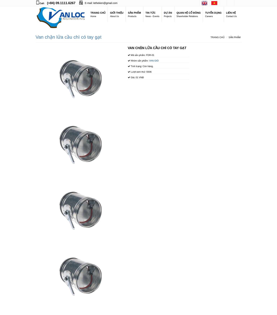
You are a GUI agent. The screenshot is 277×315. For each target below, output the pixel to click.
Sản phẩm (235, 37)
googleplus (230, 3)
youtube (238, 3)
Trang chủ (218, 37)
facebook (223, 3)
